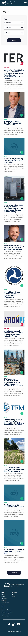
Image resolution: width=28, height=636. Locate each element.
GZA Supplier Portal (5, 616)
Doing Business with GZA (6, 612)
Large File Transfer (5, 614)
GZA (9, 3)
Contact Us (3, 604)
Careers (3, 608)
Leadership (3, 600)
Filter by (6, 19)
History (3, 594)
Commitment (4, 598)
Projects (3, 596)
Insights (13, 596)
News (13, 594)
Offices (3, 606)
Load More (14, 573)
